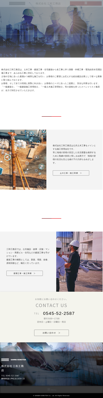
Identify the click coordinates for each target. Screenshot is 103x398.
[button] (51, 389)
